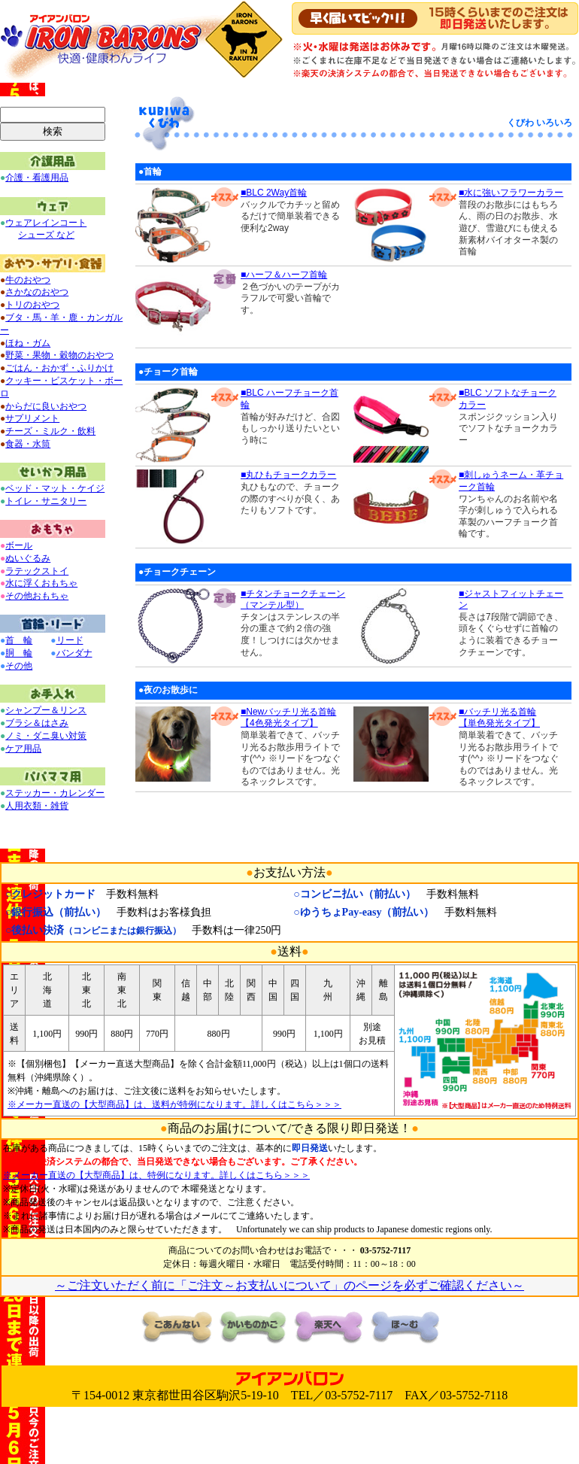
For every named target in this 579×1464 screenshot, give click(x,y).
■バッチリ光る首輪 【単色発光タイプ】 (499, 717)
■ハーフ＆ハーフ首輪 (284, 274)
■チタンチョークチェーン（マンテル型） (293, 599)
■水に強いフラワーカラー (511, 192)
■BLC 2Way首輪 (274, 192)
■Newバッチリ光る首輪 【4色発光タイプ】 (288, 717)
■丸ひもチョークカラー (288, 474)
